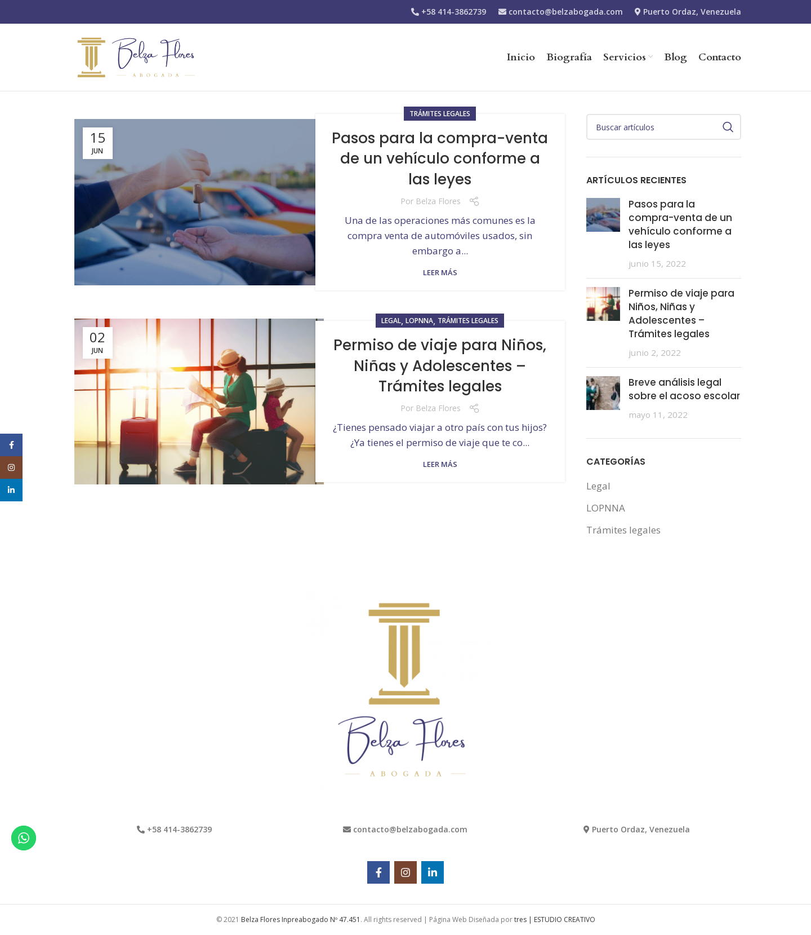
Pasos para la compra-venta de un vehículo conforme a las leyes (440, 158)
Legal (391, 320)
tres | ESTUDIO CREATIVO (554, 919)
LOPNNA (419, 320)
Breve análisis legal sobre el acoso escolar (684, 389)
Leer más (440, 272)
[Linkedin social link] (432, 872)
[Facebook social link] (378, 872)
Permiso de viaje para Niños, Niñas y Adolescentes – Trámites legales (439, 365)
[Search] (664, 127)
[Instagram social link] (405, 872)
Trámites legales (439, 113)
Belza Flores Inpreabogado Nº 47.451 (300, 919)
